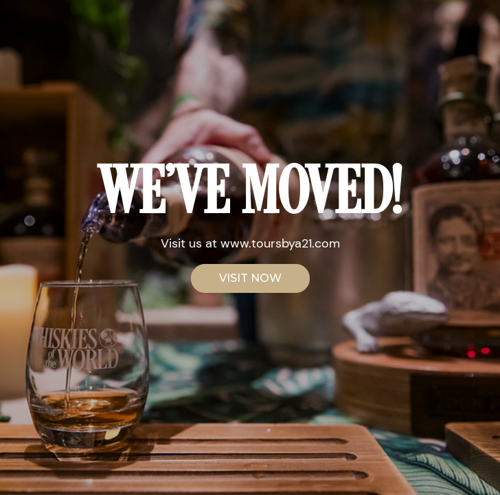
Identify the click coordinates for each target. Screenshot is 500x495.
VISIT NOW (250, 278)
